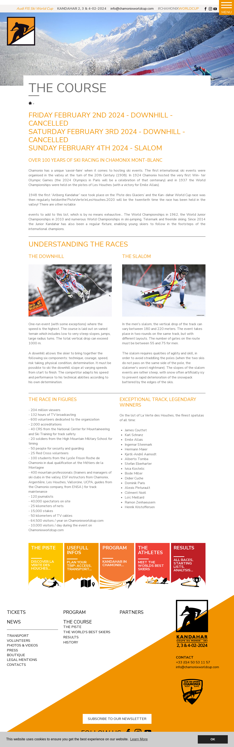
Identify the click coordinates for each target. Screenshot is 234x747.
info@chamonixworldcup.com (132, 8)
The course (77, 622)
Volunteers (18, 640)
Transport (18, 635)
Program (74, 612)
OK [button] (212, 739)
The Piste (72, 627)
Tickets (16, 612)
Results (71, 637)
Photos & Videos (22, 645)
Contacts (16, 664)
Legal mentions (22, 659)
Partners (132, 612)
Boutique (16, 655)
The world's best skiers (86, 632)
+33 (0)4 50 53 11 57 (193, 662)
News (14, 622)
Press (12, 650)
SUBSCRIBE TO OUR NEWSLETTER (117, 719)
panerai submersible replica (20, 2)
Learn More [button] (139, 739)
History (70, 642)
